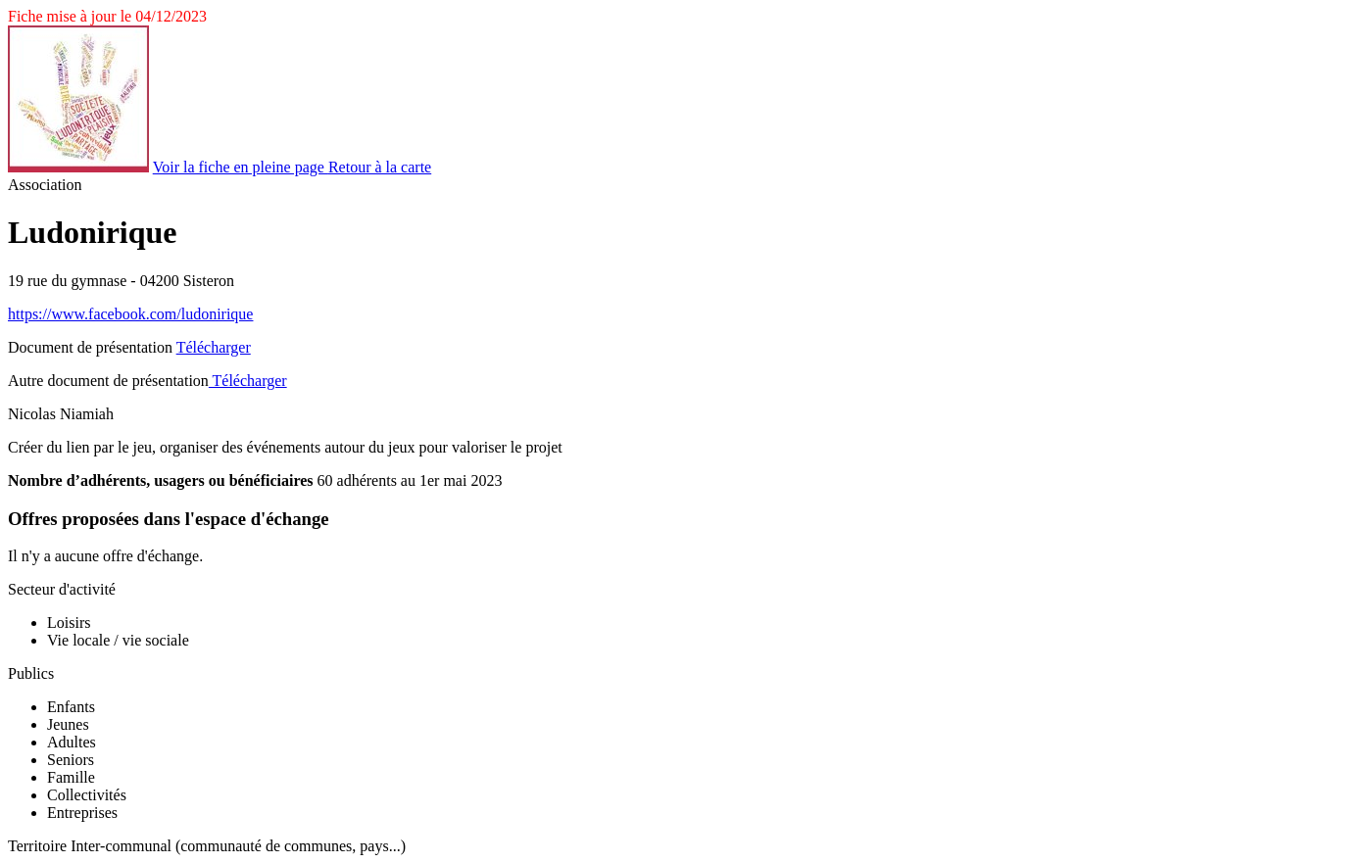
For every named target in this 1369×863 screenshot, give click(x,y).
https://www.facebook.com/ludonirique (130, 314)
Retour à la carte (379, 167)
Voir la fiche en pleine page (240, 167)
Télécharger (213, 347)
